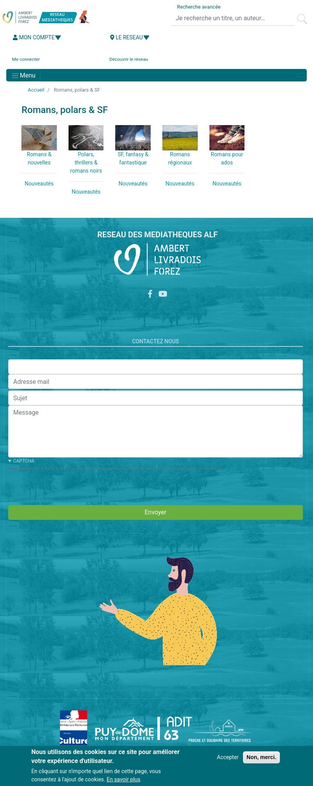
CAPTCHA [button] (23, 461)
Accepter (228, 757)
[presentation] (67, 487)
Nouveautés (39, 183)
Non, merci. (261, 757)
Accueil (36, 90)
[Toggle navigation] (23, 75)
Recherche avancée (199, 7)
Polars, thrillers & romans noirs (86, 162)
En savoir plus (123, 779)
